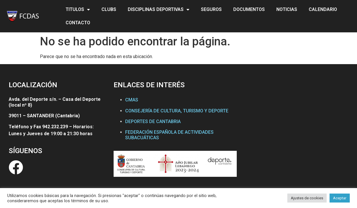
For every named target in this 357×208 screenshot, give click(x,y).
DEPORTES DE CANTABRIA (153, 121)
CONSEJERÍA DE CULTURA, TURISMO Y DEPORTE (176, 111)
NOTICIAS (286, 9)
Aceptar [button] (339, 198)
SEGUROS (211, 9)
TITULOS (78, 9)
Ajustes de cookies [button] (307, 198)
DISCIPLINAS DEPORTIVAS (158, 9)
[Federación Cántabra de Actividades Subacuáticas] (295, 133)
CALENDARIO (323, 9)
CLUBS (108, 9)
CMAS (131, 100)
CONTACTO (78, 22)
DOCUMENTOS (249, 9)
